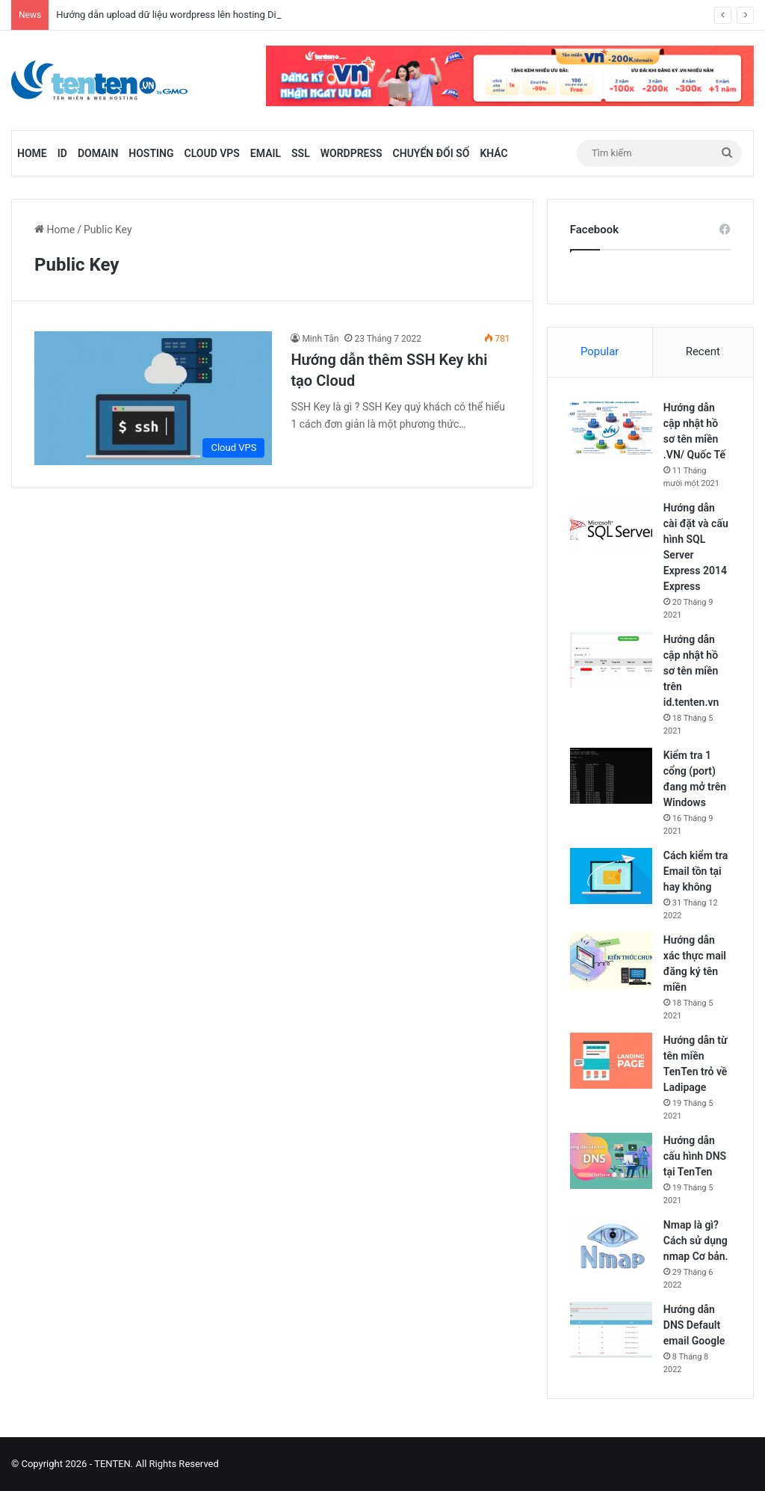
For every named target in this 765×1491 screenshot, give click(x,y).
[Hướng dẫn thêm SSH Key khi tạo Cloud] (153, 398)
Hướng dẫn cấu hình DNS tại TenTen (694, 1156)
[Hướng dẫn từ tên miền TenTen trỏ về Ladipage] (611, 1061)
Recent (703, 351)
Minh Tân (320, 338)
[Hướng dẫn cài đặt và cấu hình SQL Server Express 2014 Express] (611, 528)
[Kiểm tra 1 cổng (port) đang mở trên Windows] (611, 776)
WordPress (351, 153)
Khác (493, 153)
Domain (98, 153)
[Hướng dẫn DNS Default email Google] (611, 1330)
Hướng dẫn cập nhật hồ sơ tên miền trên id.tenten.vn (691, 670)
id (62, 153)
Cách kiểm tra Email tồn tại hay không (695, 871)
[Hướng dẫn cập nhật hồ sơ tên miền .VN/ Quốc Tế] (611, 428)
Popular (599, 351)
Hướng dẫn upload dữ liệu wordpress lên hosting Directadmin (188, 14)
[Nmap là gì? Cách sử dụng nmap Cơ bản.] (611, 1245)
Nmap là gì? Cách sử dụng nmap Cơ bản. (695, 1240)
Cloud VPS (212, 153)
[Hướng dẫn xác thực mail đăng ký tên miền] (611, 960)
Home (32, 153)
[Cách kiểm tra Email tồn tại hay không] (611, 876)
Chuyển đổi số (431, 153)
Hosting (150, 153)
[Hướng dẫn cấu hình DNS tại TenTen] (611, 1161)
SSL (300, 153)
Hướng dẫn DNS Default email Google (694, 1325)
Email (265, 153)
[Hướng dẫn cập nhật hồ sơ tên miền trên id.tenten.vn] (611, 660)
